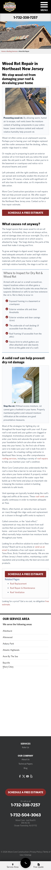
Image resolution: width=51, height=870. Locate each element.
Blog (25, 768)
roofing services (9, 458)
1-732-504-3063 (25, 815)
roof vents (40, 496)
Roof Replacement (18, 583)
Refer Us (25, 747)
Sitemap (27, 855)
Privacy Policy (36, 852)
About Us (25, 759)
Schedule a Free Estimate (25, 212)
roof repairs (42, 458)
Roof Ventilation (17, 592)
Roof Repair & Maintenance (22, 588)
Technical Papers (25, 764)
